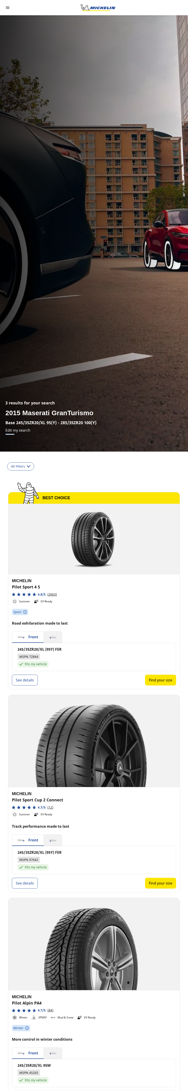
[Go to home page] (98, 8)
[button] (34, 594)
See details (25, 680)
